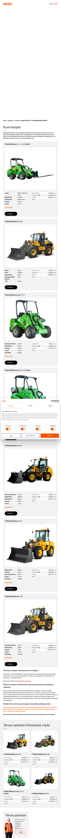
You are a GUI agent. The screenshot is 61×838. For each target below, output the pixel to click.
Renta (5, 120)
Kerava (40, 707)
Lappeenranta (21, 709)
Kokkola (45, 707)
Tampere (52, 709)
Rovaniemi (40, 709)
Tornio (5, 711)
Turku (9, 711)
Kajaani (35, 707)
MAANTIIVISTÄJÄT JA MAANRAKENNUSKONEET (34, 120)
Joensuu (23, 707)
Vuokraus (10, 120)
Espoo (5, 707)
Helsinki (9, 707)
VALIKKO (51, 4)
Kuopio (5, 709)
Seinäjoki (46, 709)
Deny (11, 435)
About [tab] (50, 405)
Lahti (15, 709)
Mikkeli (28, 709)
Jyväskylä (29, 707)
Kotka (49, 707)
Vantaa (18, 711)
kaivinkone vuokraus (25, 681)
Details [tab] (30, 405)
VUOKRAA (10, 214)
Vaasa (13, 711)
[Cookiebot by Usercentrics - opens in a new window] (52, 401)
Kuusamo (10, 709)
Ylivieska (23, 711)
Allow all (49, 435)
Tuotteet (17, 120)
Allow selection (30, 435)
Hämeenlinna (16, 707)
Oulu (32, 709)
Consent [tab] (10, 405)
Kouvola (54, 707)
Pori (35, 709)
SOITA (21, 832)
